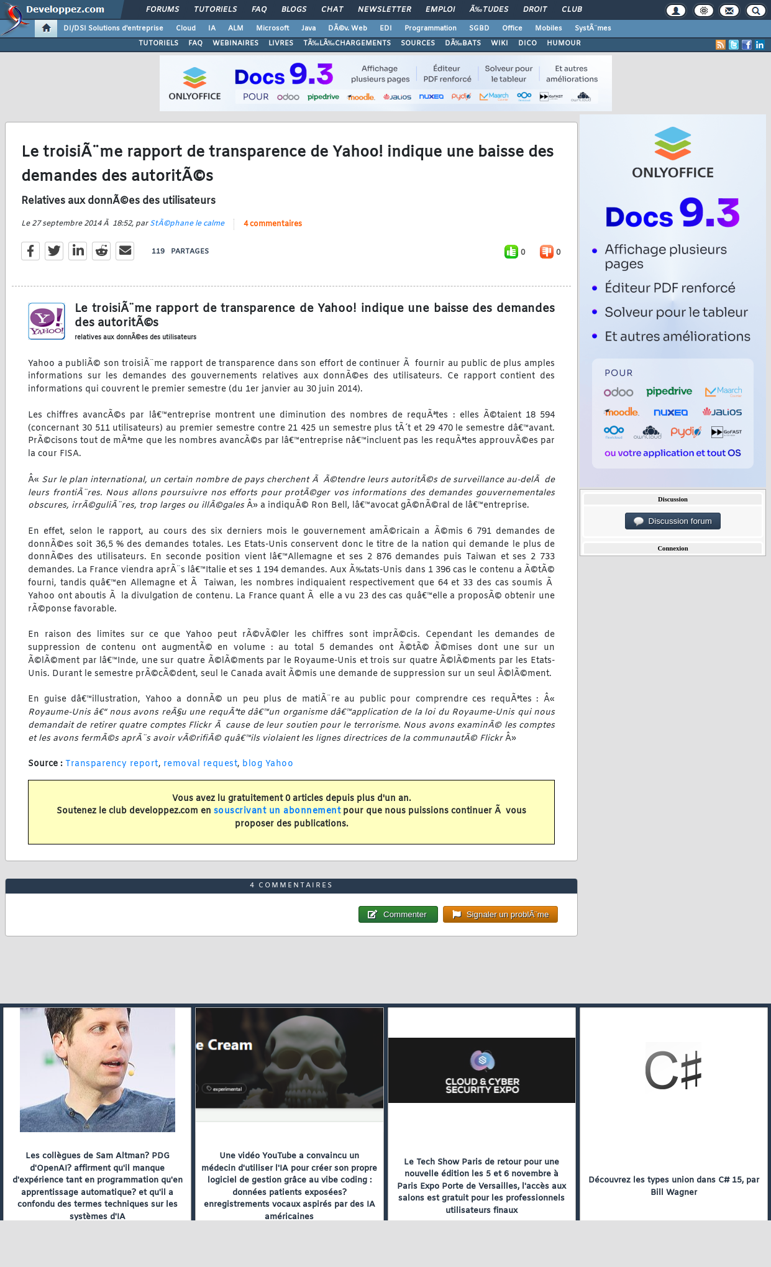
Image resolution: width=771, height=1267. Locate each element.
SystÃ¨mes (593, 28)
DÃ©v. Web (347, 28)
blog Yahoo (267, 764)
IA (212, 28)
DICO (527, 43)
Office (512, 28)
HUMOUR (564, 43)
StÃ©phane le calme (187, 224)
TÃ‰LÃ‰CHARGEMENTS (347, 43)
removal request (200, 764)
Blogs (294, 10)
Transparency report (111, 764)
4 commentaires (273, 224)
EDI (386, 28)
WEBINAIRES (235, 43)
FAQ (259, 10)
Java (308, 28)
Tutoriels (215, 10)
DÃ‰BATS (463, 43)
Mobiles (548, 28)
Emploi (440, 10)
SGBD (479, 28)
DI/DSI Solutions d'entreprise (113, 28)
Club (571, 10)
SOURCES (418, 43)
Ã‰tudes (488, 10)
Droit (535, 10)
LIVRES (280, 43)
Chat (332, 10)
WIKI (499, 43)
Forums (162, 10)
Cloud (186, 28)
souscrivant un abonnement (277, 811)
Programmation (430, 28)
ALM (236, 28)
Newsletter (384, 10)
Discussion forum (673, 521)
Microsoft (272, 28)
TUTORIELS (158, 43)
